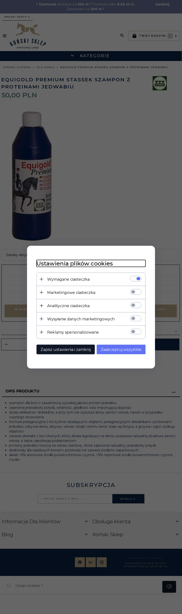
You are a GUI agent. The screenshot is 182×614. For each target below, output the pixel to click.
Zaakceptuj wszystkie (121, 349)
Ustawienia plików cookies (74, 263)
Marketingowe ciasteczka (71, 292)
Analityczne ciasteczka (68, 305)
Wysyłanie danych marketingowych (81, 319)
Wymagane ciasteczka (68, 279)
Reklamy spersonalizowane (73, 332)
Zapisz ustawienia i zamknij (66, 349)
